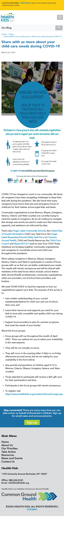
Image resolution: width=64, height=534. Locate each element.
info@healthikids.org (18, 482)
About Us (7, 445)
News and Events (12, 458)
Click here (24, 3)
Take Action (8, 451)
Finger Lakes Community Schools (29, 230)
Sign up (32, 423)
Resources (7, 455)
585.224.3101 (16, 480)
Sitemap (32, 509)
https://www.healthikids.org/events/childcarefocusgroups (34, 394)
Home (5, 441)
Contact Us (8, 461)
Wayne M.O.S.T (21, 243)
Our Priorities (9, 448)
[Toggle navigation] (60, 17)
